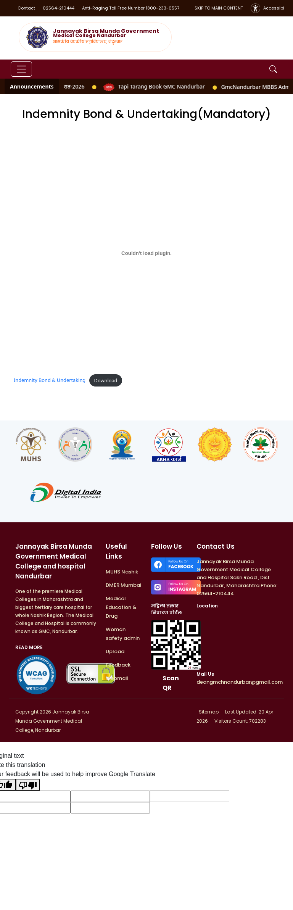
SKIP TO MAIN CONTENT (219, 8)
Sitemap (208, 712)
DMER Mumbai (123, 585)
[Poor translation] (28, 785)
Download (106, 380)
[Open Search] (273, 69)
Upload (115, 651)
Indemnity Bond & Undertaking (49, 380)
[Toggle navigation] (21, 69)
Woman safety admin (123, 634)
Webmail (117, 678)
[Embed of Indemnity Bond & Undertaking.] (146, 253)
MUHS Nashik (122, 571)
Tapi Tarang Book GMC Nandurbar (153, 86)
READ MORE (29, 647)
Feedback (118, 664)
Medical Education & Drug (121, 607)
